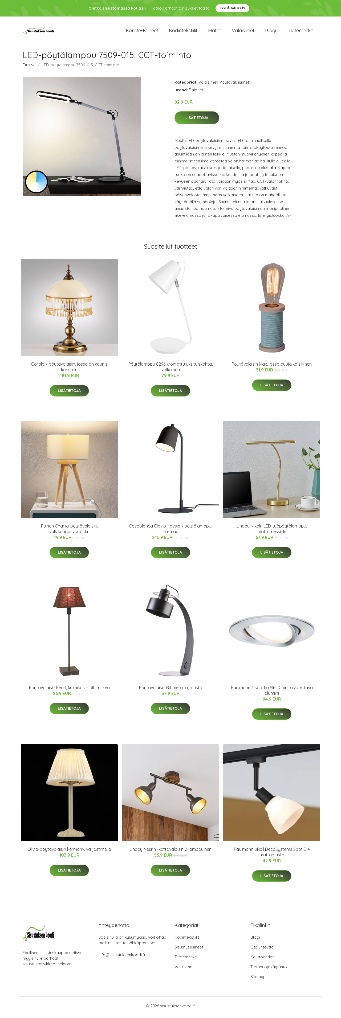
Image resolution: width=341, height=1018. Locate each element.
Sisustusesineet (188, 949)
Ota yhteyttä (262, 949)
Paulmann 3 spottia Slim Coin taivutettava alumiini (272, 693)
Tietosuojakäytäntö (268, 969)
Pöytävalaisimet (234, 84)
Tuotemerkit (300, 32)
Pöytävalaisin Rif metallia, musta (170, 690)
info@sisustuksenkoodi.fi (122, 957)
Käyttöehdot (262, 959)
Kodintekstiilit (183, 32)
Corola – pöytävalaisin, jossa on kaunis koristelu (69, 369)
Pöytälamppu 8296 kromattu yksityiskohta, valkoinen (170, 369)
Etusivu (29, 67)
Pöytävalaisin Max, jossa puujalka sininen (272, 367)
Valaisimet (243, 32)
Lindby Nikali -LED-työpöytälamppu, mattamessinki (272, 531)
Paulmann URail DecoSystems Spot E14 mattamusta (272, 854)
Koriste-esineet (142, 32)
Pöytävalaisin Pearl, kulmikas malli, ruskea (69, 690)
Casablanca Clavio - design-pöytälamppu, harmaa (170, 531)
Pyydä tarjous (232, 8)
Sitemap (258, 979)
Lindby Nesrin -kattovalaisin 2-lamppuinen (170, 852)
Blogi (270, 32)
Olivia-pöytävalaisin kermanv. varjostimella (69, 852)
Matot (214, 32)
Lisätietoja (196, 120)
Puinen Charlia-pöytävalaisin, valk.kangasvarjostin (69, 531)
